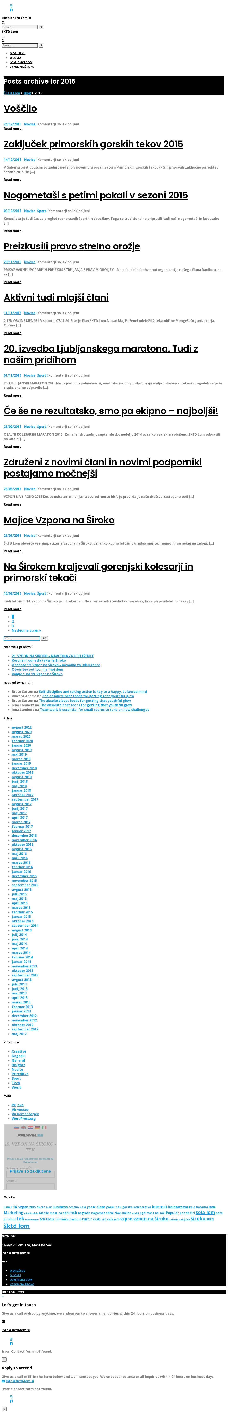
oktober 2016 (22, 844)
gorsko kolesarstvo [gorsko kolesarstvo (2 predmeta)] (136, 1207)
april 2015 (20, 903)
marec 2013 (21, 1002)
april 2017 (20, 817)
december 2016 (24, 835)
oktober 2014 (22, 921)
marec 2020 (21, 736)
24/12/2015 (12, 124)
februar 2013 (22, 1006)
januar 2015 (21, 916)
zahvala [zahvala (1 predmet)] (173, 1219)
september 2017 (25, 799)
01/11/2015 (12, 375)
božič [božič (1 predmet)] (49, 1207)
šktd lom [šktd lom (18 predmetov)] (17, 1226)
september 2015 (25, 885)
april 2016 (20, 858)
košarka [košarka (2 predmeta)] (202, 1207)
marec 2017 (21, 822)
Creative (19, 1051)
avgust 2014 (22, 930)
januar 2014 (21, 961)
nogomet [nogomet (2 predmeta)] (98, 1213)
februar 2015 (22, 912)
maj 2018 (19, 786)
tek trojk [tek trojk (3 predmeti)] (47, 1219)
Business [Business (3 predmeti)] (60, 1206)
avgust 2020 (22, 732)
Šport (41, 210)
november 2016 (24, 840)
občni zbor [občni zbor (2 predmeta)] (113, 1213)
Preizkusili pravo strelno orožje (72, 246)
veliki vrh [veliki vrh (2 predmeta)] (99, 1219)
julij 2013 (19, 984)
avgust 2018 (22, 777)
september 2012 (25, 1029)
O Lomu (15, 58)
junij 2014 (20, 939)
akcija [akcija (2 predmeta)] (41, 1207)
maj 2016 (19, 853)
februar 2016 (22, 867)
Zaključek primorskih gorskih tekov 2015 (93, 144)
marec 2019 (21, 759)
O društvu (17, 53)
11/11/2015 (12, 313)
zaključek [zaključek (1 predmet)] (184, 1219)
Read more (12, 128)
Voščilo (20, 108)
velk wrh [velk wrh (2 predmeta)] (113, 1219)
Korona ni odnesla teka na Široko (39, 660)
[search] (20, 27)
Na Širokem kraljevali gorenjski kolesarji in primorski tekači (98, 572)
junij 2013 (20, 988)
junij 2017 (20, 808)
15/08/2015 (12, 593)
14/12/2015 (12, 159)
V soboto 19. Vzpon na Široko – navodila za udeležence (56, 665)
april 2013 (20, 997)
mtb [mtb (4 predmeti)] (73, 1212)
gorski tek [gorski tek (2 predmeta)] (113, 1207)
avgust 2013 (22, 979)
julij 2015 (19, 894)
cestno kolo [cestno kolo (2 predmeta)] (77, 1207)
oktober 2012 (22, 1024)
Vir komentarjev (25, 1114)
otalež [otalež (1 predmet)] (135, 1213)
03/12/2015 (12, 210)
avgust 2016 (22, 849)
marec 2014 (21, 952)
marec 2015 (21, 907)
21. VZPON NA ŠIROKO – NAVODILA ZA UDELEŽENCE (53, 656)
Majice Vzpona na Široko (59, 520)
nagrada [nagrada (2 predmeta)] (84, 1213)
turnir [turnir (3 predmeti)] (87, 1219)
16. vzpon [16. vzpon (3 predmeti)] (20, 1206)
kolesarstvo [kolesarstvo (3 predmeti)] (178, 1206)
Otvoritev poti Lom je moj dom (37, 669)
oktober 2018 (22, 772)
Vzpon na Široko (22, 67)
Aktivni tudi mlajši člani (56, 297)
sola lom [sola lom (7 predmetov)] (205, 1212)
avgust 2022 (22, 727)
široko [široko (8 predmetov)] (198, 1218)
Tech (16, 1083)
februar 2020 (22, 741)
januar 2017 (21, 831)
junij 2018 (20, 781)
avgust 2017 (22, 804)
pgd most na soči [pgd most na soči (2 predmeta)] (152, 1213)
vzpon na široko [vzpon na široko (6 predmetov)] (150, 1219)
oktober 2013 (22, 970)
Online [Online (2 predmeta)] (126, 1213)
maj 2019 (19, 754)
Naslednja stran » (26, 630)
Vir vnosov (20, 1109)
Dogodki (19, 1056)
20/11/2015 (12, 262)
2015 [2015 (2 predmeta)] (32, 1207)
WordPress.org (24, 1118)
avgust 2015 (22, 889)
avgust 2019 (22, 750)
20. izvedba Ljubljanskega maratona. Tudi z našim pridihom (101, 354)
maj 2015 (19, 898)
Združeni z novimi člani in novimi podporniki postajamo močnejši (103, 468)
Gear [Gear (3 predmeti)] (101, 1206)
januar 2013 (21, 1011)
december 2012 (24, 1015)
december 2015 (24, 876)
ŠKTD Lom (10, 31)
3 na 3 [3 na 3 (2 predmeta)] (8, 1207)
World (16, 1087)
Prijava (18, 1105)
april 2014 (20, 948)
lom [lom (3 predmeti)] (212, 1206)
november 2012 (24, 1020)
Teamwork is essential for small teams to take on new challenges (94, 709)
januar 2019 (21, 763)
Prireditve (20, 1074)
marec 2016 (21, 862)
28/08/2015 (12, 489)
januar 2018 (21, 790)
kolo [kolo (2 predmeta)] (192, 1207)
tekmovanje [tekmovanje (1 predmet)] (32, 1219)
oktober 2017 (22, 795)
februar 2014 (22, 957)
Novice (29, 124)
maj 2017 (19, 813)
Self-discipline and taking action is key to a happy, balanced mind (93, 691)
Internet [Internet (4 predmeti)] (159, 1206)
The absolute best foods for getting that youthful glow (88, 696)
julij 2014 (19, 934)
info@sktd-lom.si (16, 1330)
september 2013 (25, 975)
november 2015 (24, 880)
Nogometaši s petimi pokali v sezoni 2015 (96, 195)
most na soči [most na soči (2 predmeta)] (59, 1213)
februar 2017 (22, 826)
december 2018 (24, 768)
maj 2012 (19, 1033)
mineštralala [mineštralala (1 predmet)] (31, 1213)
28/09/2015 (12, 426)
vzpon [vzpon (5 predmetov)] (126, 1219)
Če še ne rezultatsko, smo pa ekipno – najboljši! (111, 410)
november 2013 (24, 966)
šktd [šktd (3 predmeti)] (210, 1219)
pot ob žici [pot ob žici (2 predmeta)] (187, 1213)
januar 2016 (21, 871)
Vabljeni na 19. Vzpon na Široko (37, 674)
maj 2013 (19, 993)
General (18, 1060)
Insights (18, 1065)
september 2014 (25, 925)
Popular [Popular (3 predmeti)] (172, 1212)
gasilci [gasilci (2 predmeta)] (91, 1207)
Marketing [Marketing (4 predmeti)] (13, 1212)
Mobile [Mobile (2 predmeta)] (44, 1213)
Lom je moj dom (21, 62)
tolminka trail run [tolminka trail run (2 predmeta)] (68, 1219)
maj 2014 (19, 943)
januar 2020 (21, 745)
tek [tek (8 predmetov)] (20, 1218)
